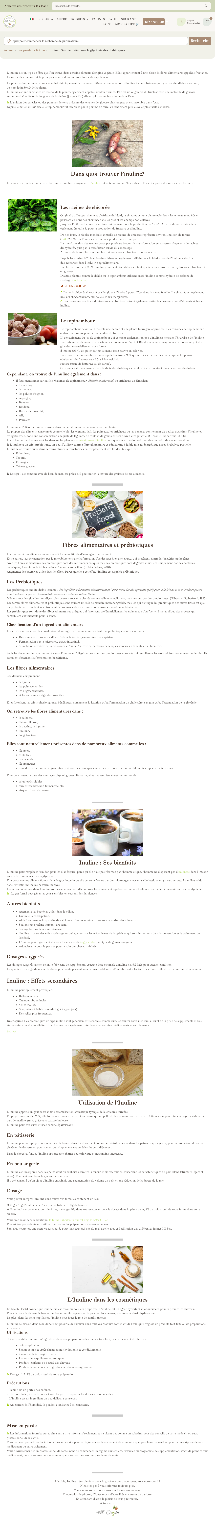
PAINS (107, 24)
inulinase (184, 872)
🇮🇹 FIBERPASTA (41, 19)
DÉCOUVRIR (156, 21)
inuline (96, 183)
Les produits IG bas (31, 50)
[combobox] (94, 41)
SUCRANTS (129, 19)
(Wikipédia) (79, 280)
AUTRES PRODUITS (72, 19)
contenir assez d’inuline (91, 440)
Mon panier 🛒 (127, 24)
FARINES (98, 19)
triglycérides (88, 942)
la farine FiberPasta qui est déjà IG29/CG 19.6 (78, 1220)
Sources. (12, 1031)
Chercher (206, 6)
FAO (64, 239)
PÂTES (113, 19)
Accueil (9, 50)
